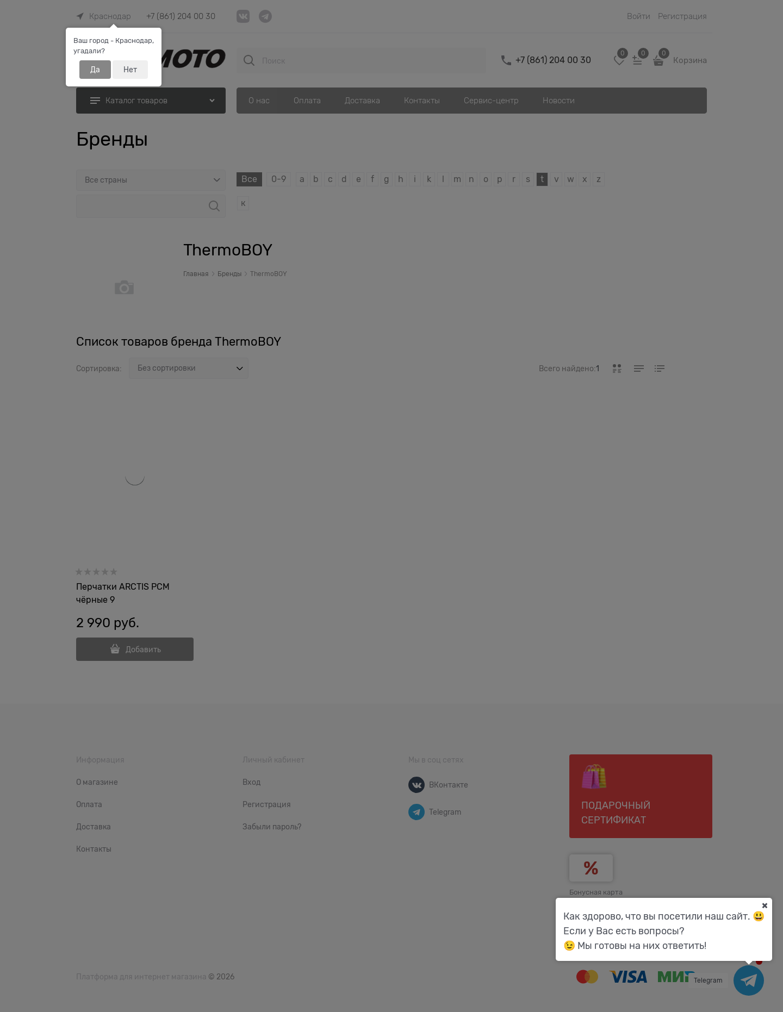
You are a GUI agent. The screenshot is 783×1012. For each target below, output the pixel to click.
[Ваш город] (764, 905)
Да (95, 69)
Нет (130, 69)
